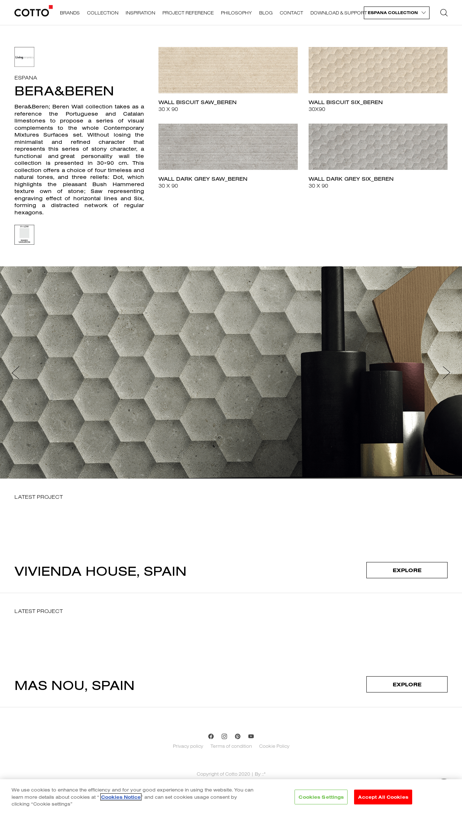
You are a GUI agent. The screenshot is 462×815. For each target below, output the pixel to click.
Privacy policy (188, 746)
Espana (25, 77)
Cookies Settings (321, 799)
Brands (70, 13)
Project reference (188, 13)
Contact (291, 13)
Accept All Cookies (383, 799)
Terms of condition (231, 746)
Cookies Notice (121, 799)
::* (264, 774)
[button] (15, 372)
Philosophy (236, 13)
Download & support (338, 13)
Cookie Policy (274, 746)
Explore (407, 570)
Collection (102, 13)
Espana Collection (393, 12)
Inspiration (140, 13)
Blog (266, 13)
